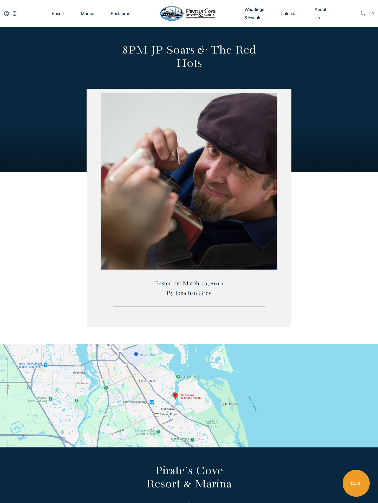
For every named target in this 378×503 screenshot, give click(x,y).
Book (356, 483)
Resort (58, 13)
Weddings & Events (254, 13)
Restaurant (121, 13)
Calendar (289, 13)
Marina (87, 13)
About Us (320, 13)
